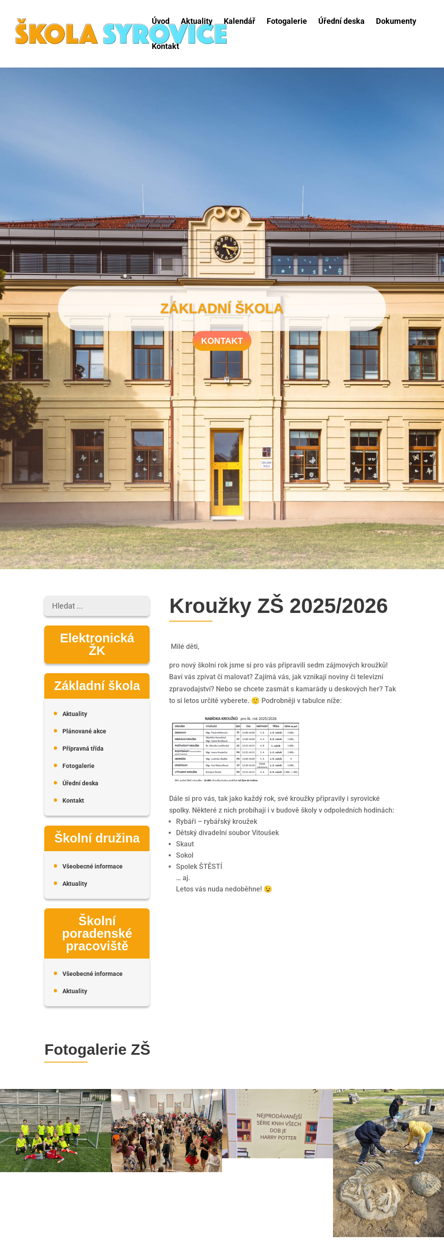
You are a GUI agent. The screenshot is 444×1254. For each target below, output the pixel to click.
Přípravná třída (83, 748)
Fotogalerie (287, 21)
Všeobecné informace (92, 866)
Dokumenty (396, 21)
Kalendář (239, 21)
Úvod (161, 21)
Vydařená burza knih (279, 1176)
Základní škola (222, 311)
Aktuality (196, 21)
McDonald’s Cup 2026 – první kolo (66, 1196)
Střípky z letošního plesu (172, 1196)
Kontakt (165, 46)
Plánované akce (84, 731)
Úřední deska (341, 21)
